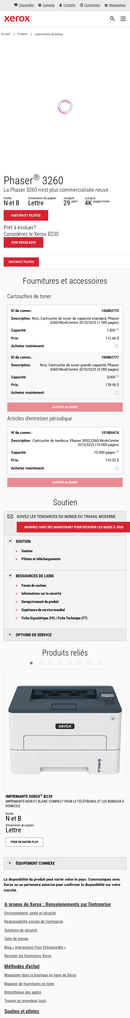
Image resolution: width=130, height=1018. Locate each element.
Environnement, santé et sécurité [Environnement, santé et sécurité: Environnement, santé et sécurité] (30, 913)
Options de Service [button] (34, 634)
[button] (31, 663)
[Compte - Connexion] (67, 5)
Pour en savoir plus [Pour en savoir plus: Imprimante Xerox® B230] (24, 842)
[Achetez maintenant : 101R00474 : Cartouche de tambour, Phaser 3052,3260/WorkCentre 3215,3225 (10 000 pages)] (116, 468)
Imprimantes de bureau (49, 34)
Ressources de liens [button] (35, 575)
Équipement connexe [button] (35, 863)
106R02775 (110, 311)
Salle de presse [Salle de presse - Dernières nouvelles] (16, 938)
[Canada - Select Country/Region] (46, 5)
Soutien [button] (23, 541)
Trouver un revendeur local (25, 1000)
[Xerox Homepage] (18, 19)
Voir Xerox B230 (23, 242)
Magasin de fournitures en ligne (29, 984)
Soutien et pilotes (21, 1011)
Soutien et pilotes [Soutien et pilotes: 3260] (26, 215)
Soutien (27, 551)
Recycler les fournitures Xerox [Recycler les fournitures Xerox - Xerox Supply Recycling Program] (27, 956)
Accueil (5, 34)
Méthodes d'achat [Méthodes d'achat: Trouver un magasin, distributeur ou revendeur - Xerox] (21, 966)
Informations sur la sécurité (41, 593)
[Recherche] (112, 19)
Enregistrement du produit (40, 602)
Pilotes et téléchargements (41, 559)
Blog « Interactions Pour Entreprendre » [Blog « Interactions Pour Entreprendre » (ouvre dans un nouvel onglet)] (35, 947)
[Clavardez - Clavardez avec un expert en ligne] (24, 5)
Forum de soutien (34, 585)
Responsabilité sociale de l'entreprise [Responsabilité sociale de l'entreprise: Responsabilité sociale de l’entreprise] (33, 921)
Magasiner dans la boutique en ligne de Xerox (40, 975)
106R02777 (110, 357)
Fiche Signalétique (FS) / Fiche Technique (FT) (54, 618)
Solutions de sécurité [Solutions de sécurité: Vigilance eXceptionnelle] (20, 930)
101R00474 (110, 433)
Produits (22, 34)
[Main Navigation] (123, 19)
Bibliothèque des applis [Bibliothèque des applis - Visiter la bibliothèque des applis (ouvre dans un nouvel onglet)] (22, 992)
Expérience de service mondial (43, 610)
